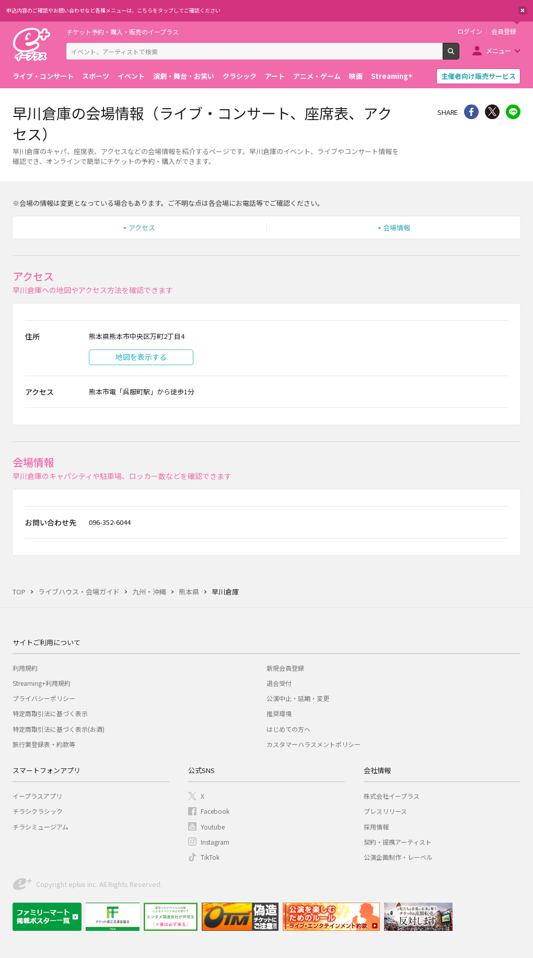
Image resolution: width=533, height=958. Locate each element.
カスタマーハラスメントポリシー (313, 744)
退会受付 (279, 683)
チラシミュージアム (40, 826)
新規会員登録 (285, 667)
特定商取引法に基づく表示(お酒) (59, 729)
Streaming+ (392, 76)
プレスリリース (385, 811)
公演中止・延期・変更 (297, 698)
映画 (356, 76)
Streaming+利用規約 (42, 683)
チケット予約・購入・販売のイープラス (122, 31)
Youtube (213, 826)
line (513, 111)
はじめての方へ (288, 729)
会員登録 (503, 31)
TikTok (210, 856)
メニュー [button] (498, 50)
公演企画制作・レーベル (398, 856)
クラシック (240, 76)
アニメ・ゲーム (317, 76)
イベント (131, 76)
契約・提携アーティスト (398, 841)
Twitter (492, 111)
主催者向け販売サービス (478, 76)
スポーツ (95, 76)
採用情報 (376, 826)
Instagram (215, 841)
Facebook (215, 811)
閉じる (522, 10)
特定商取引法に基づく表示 (50, 713)
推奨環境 (279, 713)
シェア (471, 111)
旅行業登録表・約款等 (44, 744)
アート (275, 76)
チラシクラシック (38, 811)
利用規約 (25, 667)
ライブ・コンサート (43, 76)
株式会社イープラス (392, 795)
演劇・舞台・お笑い (183, 76)
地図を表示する (141, 357)
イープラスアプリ (37, 795)
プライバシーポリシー (44, 698)
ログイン (469, 31)
